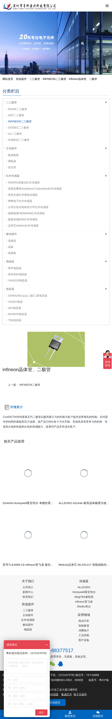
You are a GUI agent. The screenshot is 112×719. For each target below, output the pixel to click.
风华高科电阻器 (17, 274)
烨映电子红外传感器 (20, 200)
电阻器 (10, 261)
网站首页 (7, 78)
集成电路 (13, 155)
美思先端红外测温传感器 (23, 194)
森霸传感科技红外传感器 (23, 219)
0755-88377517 (55, 650)
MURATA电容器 (17, 314)
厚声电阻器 (14, 268)
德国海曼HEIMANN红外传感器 (26, 213)
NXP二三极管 (16, 115)
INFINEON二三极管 (54, 78)
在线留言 (55, 702)
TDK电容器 (14, 320)
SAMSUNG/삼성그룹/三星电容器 (27, 295)
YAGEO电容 (15, 301)
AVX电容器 (14, 307)
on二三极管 (15, 133)
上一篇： (24, 384)
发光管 (12, 167)
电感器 (12, 253)
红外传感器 (13, 175)
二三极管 (34, 78)
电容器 (10, 288)
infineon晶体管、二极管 (83, 78)
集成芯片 (66, 694)
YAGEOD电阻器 (17, 280)
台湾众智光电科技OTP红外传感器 (28, 207)
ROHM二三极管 (17, 109)
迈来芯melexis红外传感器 (23, 225)
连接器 (12, 240)
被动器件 (11, 234)
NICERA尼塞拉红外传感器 (24, 182)
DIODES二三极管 (18, 127)
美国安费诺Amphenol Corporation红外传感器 (35, 188)
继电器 (12, 161)
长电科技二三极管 (18, 139)
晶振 (10, 246)
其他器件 (21, 78)
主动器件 (11, 148)
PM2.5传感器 (50, 694)
